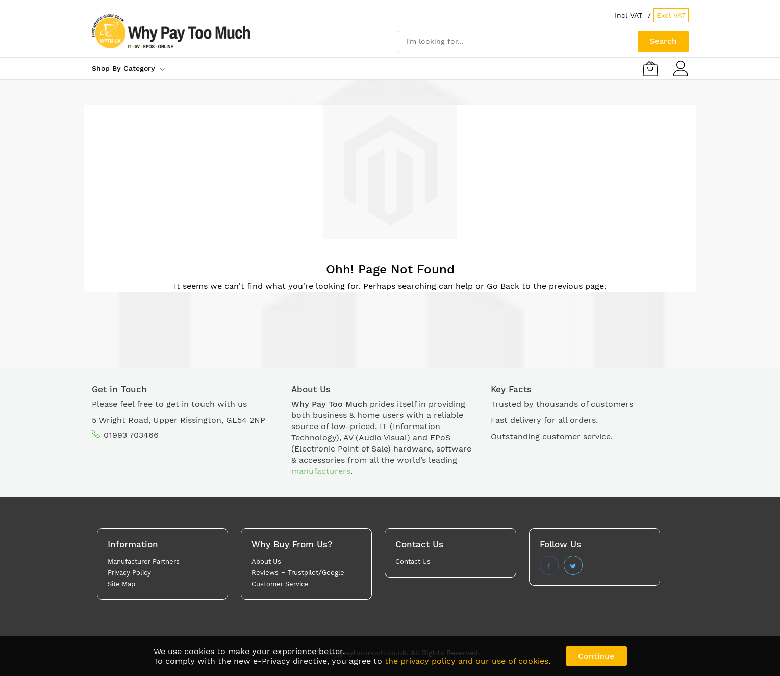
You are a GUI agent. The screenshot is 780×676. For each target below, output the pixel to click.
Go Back (503, 286)
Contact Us (413, 561)
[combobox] (518, 41)
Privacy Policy (129, 573)
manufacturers (320, 471)
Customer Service (280, 584)
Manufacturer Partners (144, 561)
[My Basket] (650, 68)
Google (333, 573)
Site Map (121, 584)
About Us (266, 561)
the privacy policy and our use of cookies (466, 661)
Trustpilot (303, 573)
